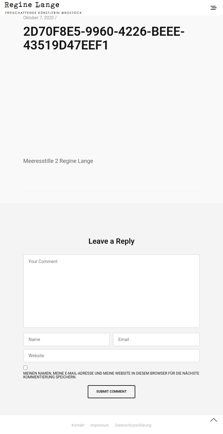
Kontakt (78, 425)
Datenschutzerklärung (133, 425)
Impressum (100, 425)
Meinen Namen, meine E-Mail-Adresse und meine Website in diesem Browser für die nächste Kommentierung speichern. (111, 375)
